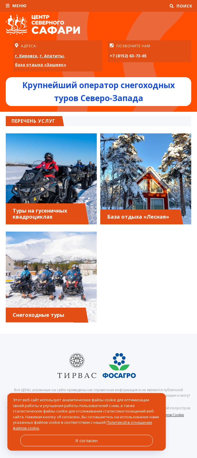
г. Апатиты (52, 55)
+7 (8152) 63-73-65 (128, 55)
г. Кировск (26, 55)
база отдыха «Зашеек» (40, 64)
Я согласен (86, 440)
